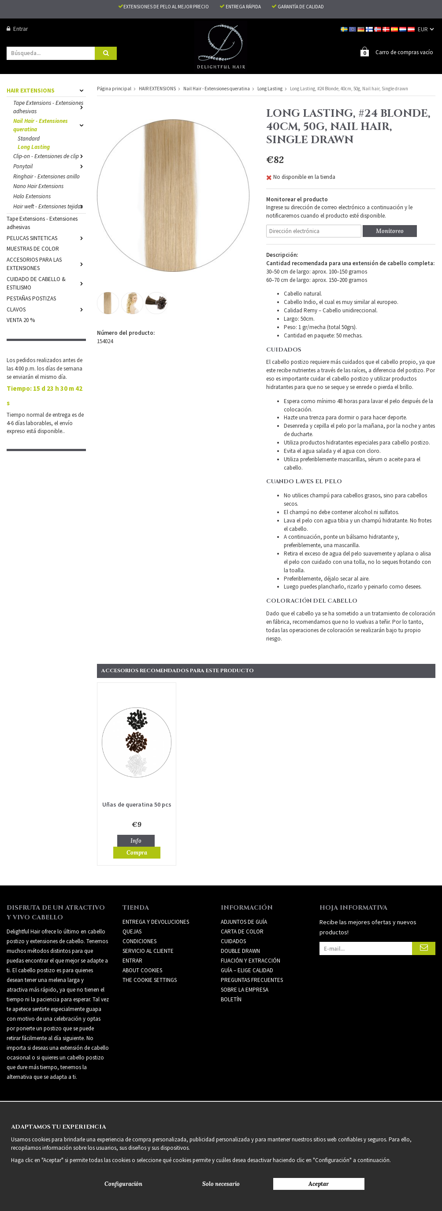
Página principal (114, 88)
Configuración (123, 1184)
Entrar (17, 29)
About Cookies (142, 970)
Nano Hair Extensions (38, 185)
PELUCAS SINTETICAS (46, 237)
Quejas (132, 931)
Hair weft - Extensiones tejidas (49, 206)
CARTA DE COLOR (242, 931)
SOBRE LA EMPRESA (244, 989)
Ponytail (49, 166)
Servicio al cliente (148, 950)
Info (135, 840)
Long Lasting (34, 146)
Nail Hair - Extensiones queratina (49, 125)
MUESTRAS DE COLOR (33, 248)
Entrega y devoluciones (156, 921)
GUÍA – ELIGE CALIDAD (247, 970)
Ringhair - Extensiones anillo (46, 176)
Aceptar (318, 1184)
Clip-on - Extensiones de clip (49, 155)
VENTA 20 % (21, 319)
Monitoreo (390, 230)
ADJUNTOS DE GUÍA (244, 921)
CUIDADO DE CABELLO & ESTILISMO (46, 283)
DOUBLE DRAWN (240, 950)
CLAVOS (46, 309)
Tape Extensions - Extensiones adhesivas (49, 107)
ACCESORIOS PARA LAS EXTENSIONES (46, 263)
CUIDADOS (233, 940)
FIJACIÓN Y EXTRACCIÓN (250, 960)
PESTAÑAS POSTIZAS (31, 298)
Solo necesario (221, 1184)
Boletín (231, 999)
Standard (29, 138)
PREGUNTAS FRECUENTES (252, 979)
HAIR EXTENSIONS (46, 90)
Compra (136, 852)
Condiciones (139, 940)
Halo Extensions (32, 196)
